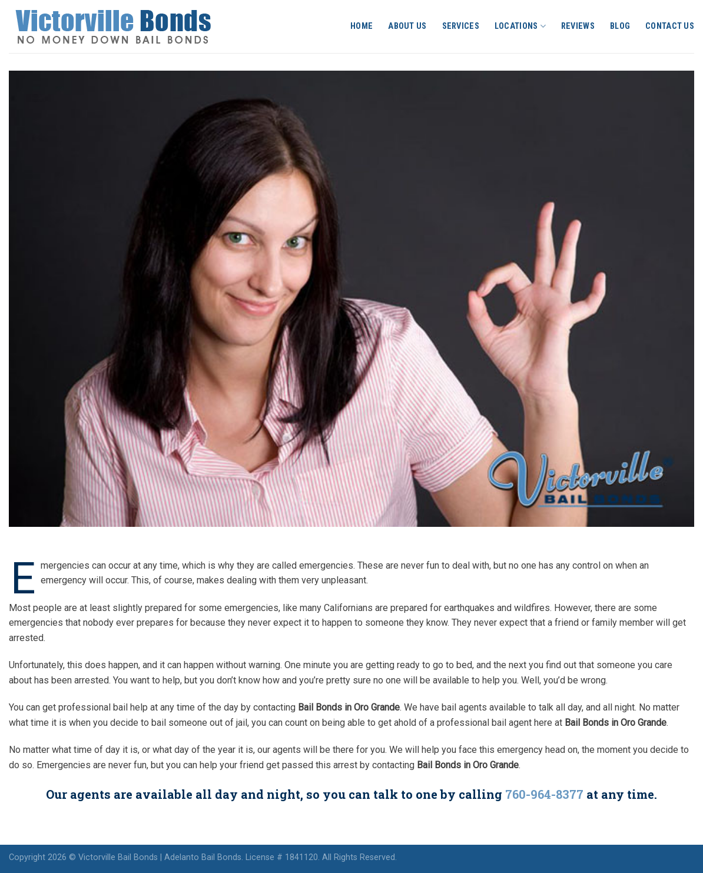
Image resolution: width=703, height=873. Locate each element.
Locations (520, 26)
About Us (407, 26)
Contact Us (669, 26)
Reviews (578, 26)
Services (460, 26)
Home (361, 26)
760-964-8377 (544, 794)
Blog (620, 26)
